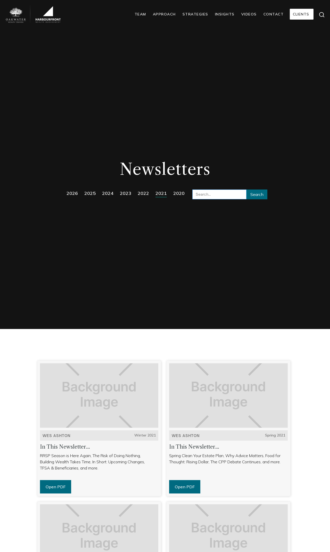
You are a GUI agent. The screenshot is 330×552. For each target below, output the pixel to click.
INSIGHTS (225, 14)
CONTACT (273, 14)
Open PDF (55, 486)
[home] (16, 15)
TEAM (140, 14)
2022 (143, 193)
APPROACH (164, 14)
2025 (90, 193)
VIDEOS (249, 14)
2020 (179, 193)
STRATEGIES (195, 14)
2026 (72, 193)
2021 (161, 193)
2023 (125, 193)
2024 (107, 193)
